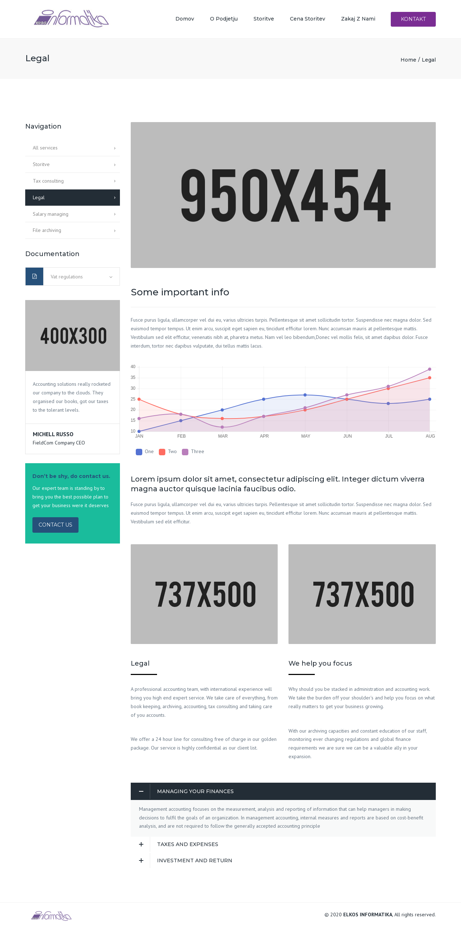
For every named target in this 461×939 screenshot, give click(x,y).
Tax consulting (48, 182)
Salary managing (50, 216)
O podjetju (224, 20)
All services (45, 150)
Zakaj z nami (358, 20)
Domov (184, 20)
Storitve (264, 20)
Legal (39, 199)
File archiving (47, 232)
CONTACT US (55, 526)
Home (408, 61)
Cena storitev (307, 20)
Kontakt (413, 20)
